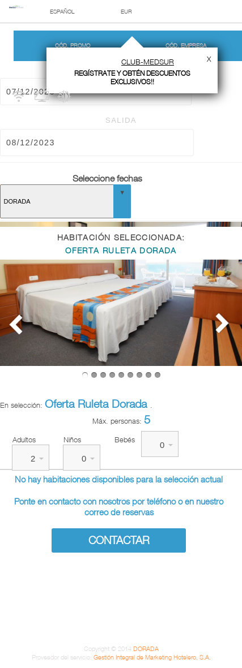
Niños (72, 439)
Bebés (124, 439)
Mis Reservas (233, 44)
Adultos (24, 439)
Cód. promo (72, 45)
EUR (126, 11)
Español (62, 11)
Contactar (119, 540)
